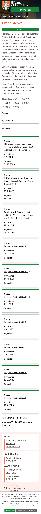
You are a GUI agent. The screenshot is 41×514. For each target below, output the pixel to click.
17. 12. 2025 (9, 279)
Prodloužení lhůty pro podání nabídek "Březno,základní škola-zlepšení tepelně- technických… (18, 215)
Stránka (10, 418)
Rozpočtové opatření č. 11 (17, 297)
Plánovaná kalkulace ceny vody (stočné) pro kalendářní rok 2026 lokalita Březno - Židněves (19, 147)
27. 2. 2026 (9, 191)
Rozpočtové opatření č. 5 (17, 398)
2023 (17, 103)
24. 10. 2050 (9, 232)
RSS (27, 29)
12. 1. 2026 (8, 304)
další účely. (27, 498)
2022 (7, 103)
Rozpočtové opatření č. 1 (17, 246)
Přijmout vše (10, 510)
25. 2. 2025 (9, 253)
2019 (26, 99)
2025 (7, 107)
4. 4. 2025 (8, 329)
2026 (17, 107)
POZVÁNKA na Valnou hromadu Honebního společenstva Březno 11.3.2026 (18, 181)
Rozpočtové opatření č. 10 (17, 271)
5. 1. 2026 (8, 157)
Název (5, 113)
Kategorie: (7, 98)
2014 (17, 99)
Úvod (4, 16)
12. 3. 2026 (9, 198)
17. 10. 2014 (9, 225)
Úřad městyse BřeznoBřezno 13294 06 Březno (16, 443)
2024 (26, 103)
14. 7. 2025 (9, 405)
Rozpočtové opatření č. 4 (17, 373)
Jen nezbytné (21, 510)
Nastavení (32, 510)
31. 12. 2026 (9, 164)
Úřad (11, 16)
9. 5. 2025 (8, 354)
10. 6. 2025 (9, 380)
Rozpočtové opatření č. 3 (17, 347)
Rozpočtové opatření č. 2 (17, 322)
